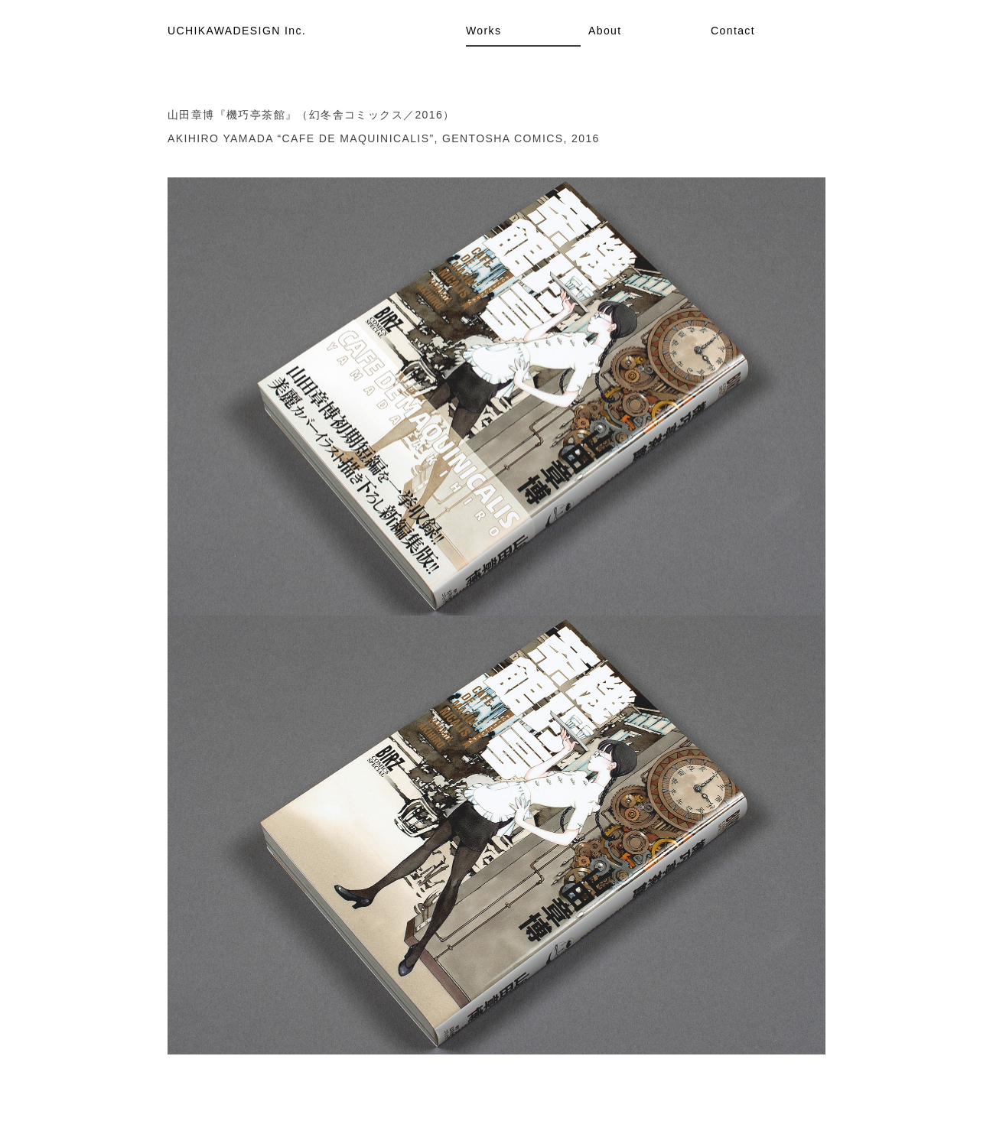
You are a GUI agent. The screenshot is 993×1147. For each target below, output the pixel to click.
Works (483, 30)
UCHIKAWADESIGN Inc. (237, 30)
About (605, 30)
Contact (733, 30)
